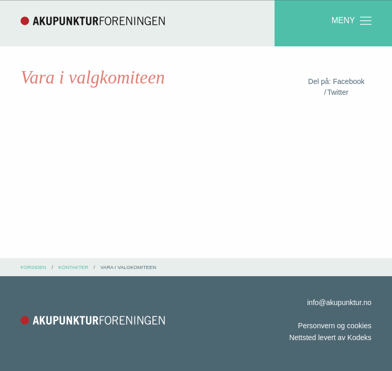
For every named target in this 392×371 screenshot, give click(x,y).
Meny (352, 20)
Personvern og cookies (334, 326)
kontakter (73, 267)
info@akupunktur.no (339, 302)
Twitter (337, 92)
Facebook (348, 81)
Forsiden (33, 267)
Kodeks (359, 337)
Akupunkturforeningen (93, 20)
